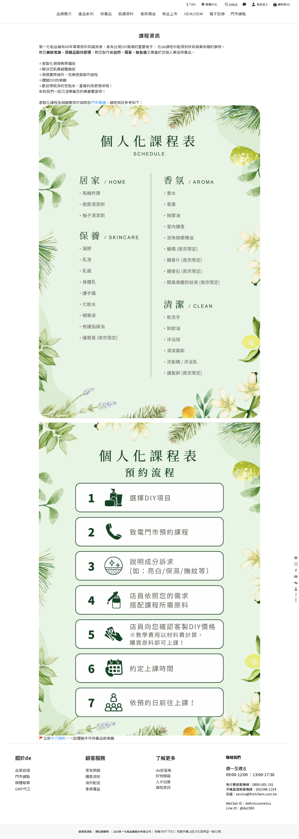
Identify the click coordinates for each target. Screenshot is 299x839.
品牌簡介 (64, 13)
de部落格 (163, 770)
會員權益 (92, 788)
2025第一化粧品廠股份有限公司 (132, 831)
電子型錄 (217, 13)
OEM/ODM (193, 13)
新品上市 (170, 13)
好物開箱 (163, 775)
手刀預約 (58, 738)
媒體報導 (22, 782)
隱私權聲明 (102, 831)
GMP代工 (23, 788)
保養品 (106, 13)
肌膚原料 (126, 13)
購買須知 (92, 776)
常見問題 (92, 770)
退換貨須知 (85, 831)
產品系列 (86, 13)
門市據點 (238, 13)
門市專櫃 (98, 102)
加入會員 (296, 595)
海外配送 (92, 782)
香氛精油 (148, 13)
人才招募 (163, 781)
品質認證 (22, 770)
